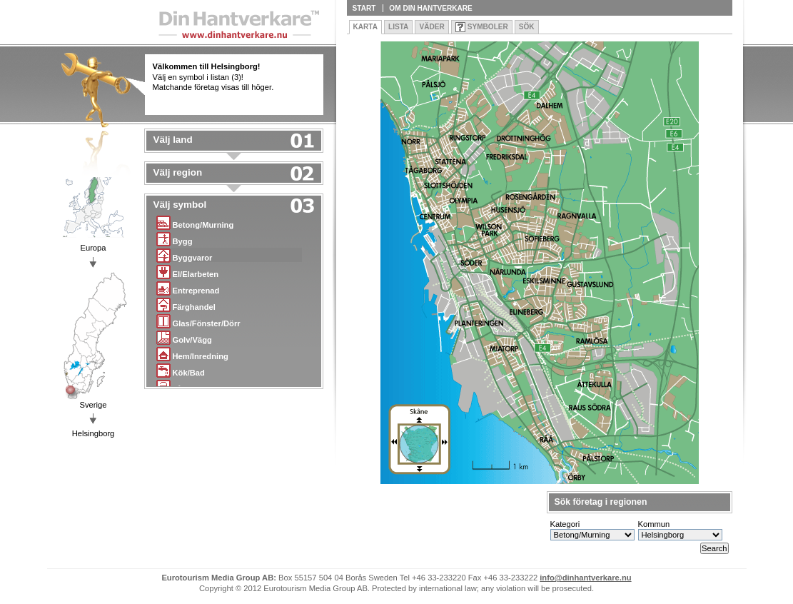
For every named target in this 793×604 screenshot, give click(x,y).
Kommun (654, 524)
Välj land (173, 140)
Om (430, 8)
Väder (431, 27)
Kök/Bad (180, 370)
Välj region (178, 173)
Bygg (174, 239)
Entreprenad (188, 288)
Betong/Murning (195, 222)
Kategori (565, 524)
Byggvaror (184, 255)
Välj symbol (180, 205)
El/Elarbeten (187, 271)
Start (364, 8)
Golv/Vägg (184, 337)
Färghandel (186, 304)
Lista (398, 27)
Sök (527, 27)
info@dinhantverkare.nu (585, 577)
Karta (365, 27)
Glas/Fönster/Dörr (198, 321)
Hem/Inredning (192, 354)
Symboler (488, 27)
